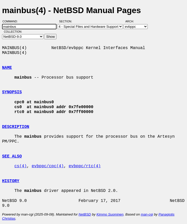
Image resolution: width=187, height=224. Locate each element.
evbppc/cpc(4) (48, 166)
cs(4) (20, 166)
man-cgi (147, 214)
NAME (7, 68)
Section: (66, 21)
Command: (12, 21)
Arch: (131, 21)
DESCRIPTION (15, 127)
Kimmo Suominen (109, 214)
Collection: (13, 31)
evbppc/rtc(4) (85, 166)
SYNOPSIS (12, 92)
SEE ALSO (12, 156)
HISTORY (10, 181)
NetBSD (85, 214)
